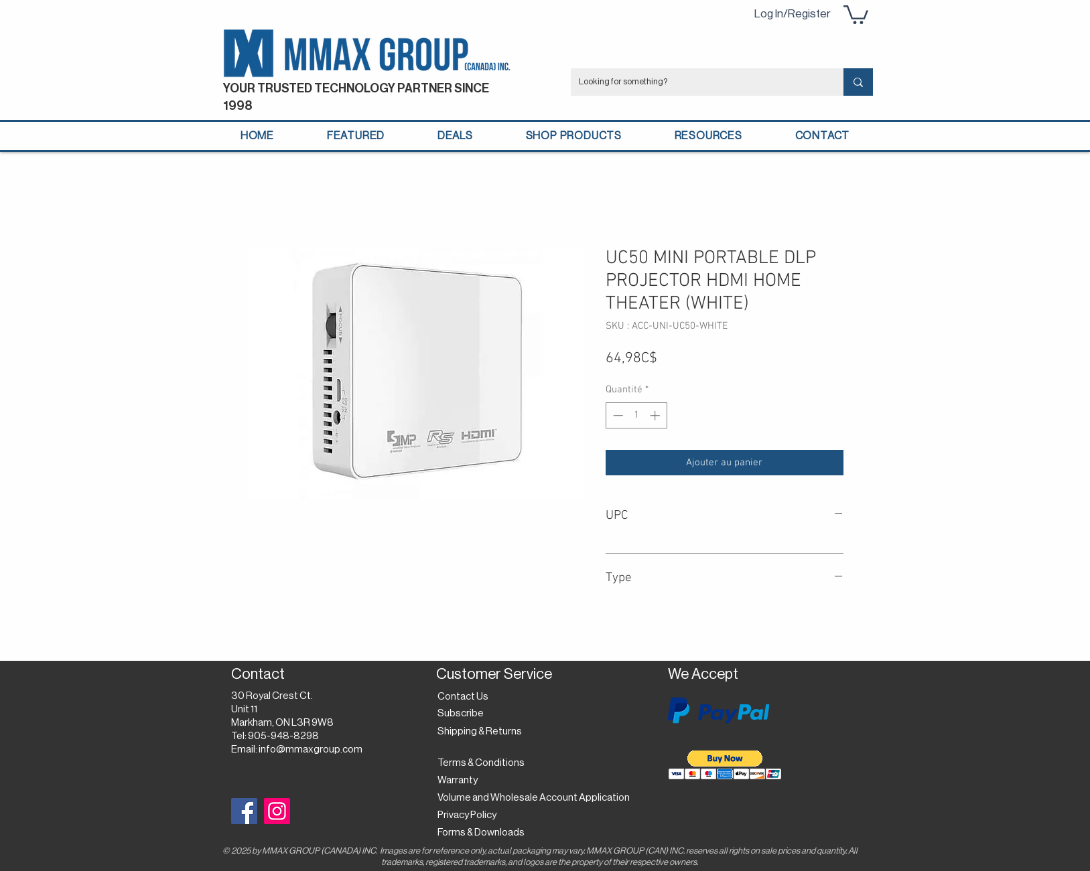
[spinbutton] (636, 415)
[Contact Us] (464, 697)
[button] (855, 13)
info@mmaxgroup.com (310, 749)
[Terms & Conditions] (481, 763)
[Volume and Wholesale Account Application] (533, 798)
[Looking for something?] (697, 82)
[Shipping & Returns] (482, 731)
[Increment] (656, 415)
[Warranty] (460, 780)
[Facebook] (244, 811)
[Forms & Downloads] (484, 833)
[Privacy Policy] (470, 815)
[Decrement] (617, 415)
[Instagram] (277, 811)
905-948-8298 (283, 736)
